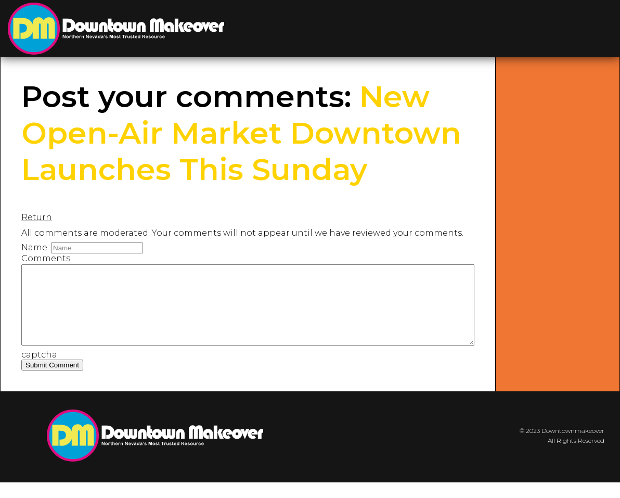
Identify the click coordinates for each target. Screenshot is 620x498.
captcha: (40, 370)
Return (36, 217)
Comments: (46, 258)
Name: (35, 247)
